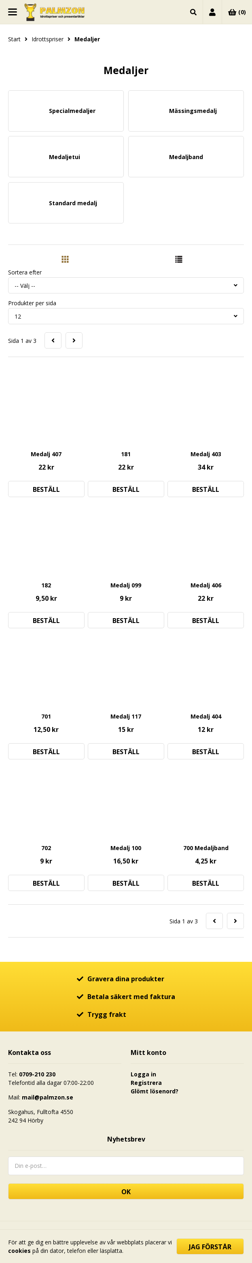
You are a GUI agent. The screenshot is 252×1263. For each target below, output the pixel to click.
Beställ (46, 489)
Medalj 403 (206, 454)
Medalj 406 (206, 585)
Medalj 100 (125, 848)
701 (46, 716)
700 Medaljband (206, 848)
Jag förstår (210, 1246)
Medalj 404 (206, 716)
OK (126, 1191)
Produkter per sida (32, 303)
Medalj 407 (46, 454)
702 (46, 848)
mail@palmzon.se (47, 1097)
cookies (19, 1250)
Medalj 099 (125, 585)
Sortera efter (25, 272)
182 (46, 585)
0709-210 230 (37, 1074)
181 (126, 454)
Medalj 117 (125, 716)
